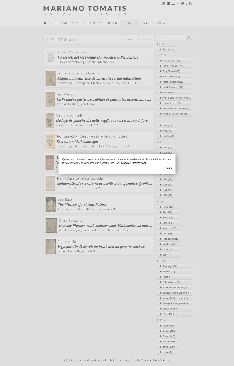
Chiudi (168, 168)
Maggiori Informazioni (133, 163)
